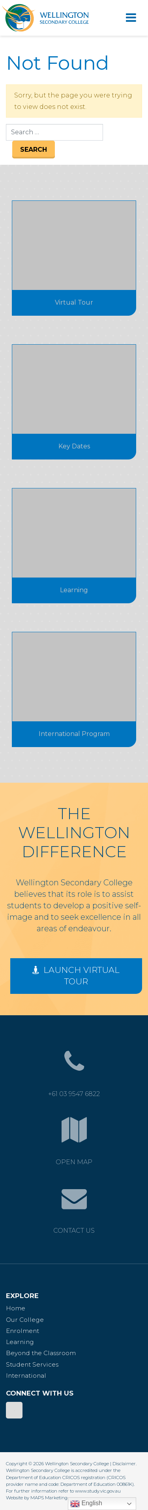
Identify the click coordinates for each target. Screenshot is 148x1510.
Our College (25, 1319)
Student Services (32, 1364)
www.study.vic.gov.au (98, 1491)
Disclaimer (124, 1463)
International (26, 1375)
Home (15, 1308)
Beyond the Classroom (41, 1353)
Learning (20, 1342)
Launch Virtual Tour (76, 975)
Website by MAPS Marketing (36, 1497)
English (86, 1503)
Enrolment (22, 1331)
